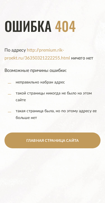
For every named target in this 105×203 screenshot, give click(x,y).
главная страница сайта (52, 141)
